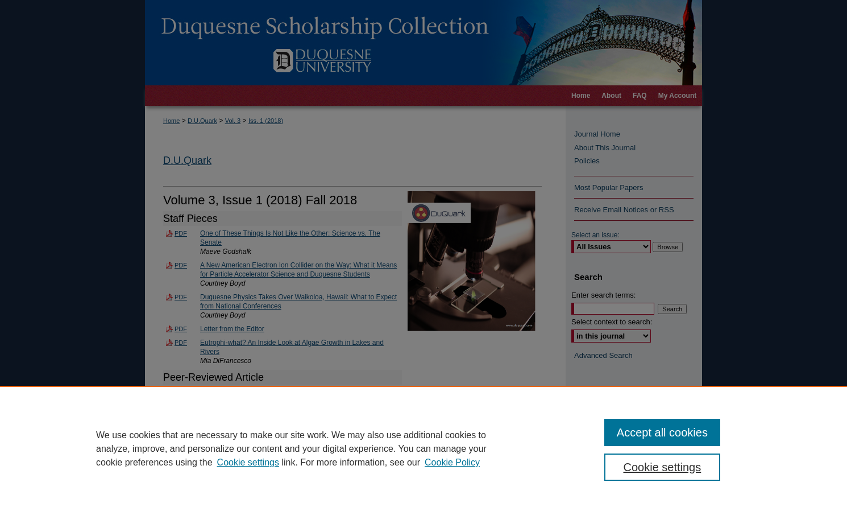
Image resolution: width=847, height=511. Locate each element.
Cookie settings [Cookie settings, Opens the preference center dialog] (662, 467)
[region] (423, 448)
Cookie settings (248, 462)
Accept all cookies (662, 432)
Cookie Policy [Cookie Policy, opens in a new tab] (452, 462)
